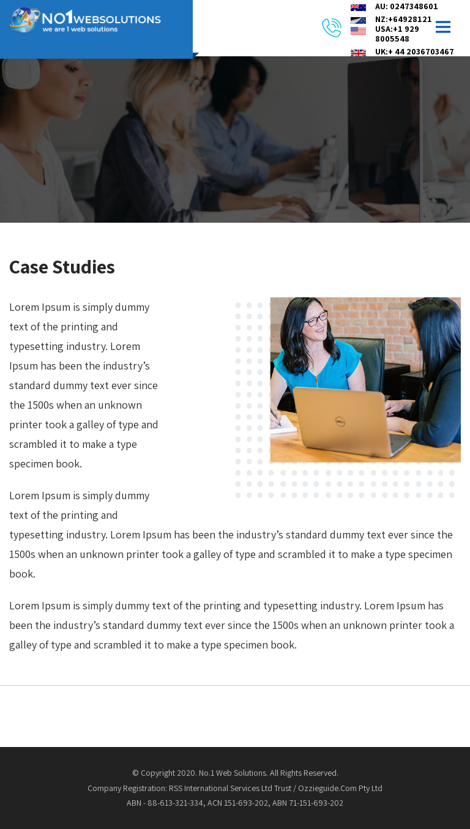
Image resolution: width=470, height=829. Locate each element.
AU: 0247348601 (406, 6)
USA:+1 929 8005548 (397, 33)
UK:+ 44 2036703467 (414, 51)
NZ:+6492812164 (408, 19)
